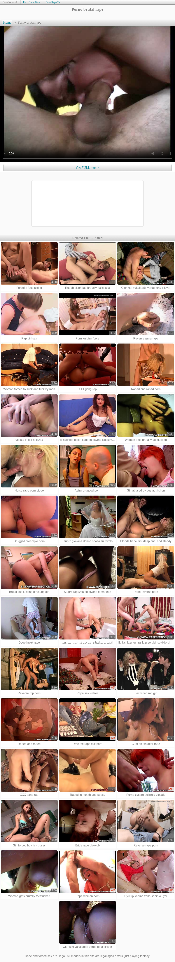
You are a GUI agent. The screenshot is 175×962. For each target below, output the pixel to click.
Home (7, 22)
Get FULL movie (87, 168)
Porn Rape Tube (31, 2)
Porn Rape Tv (53, 2)
